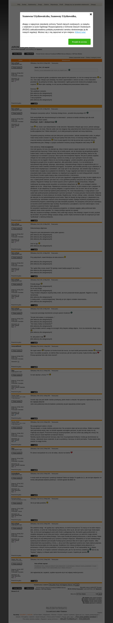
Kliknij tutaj (80, 32)
